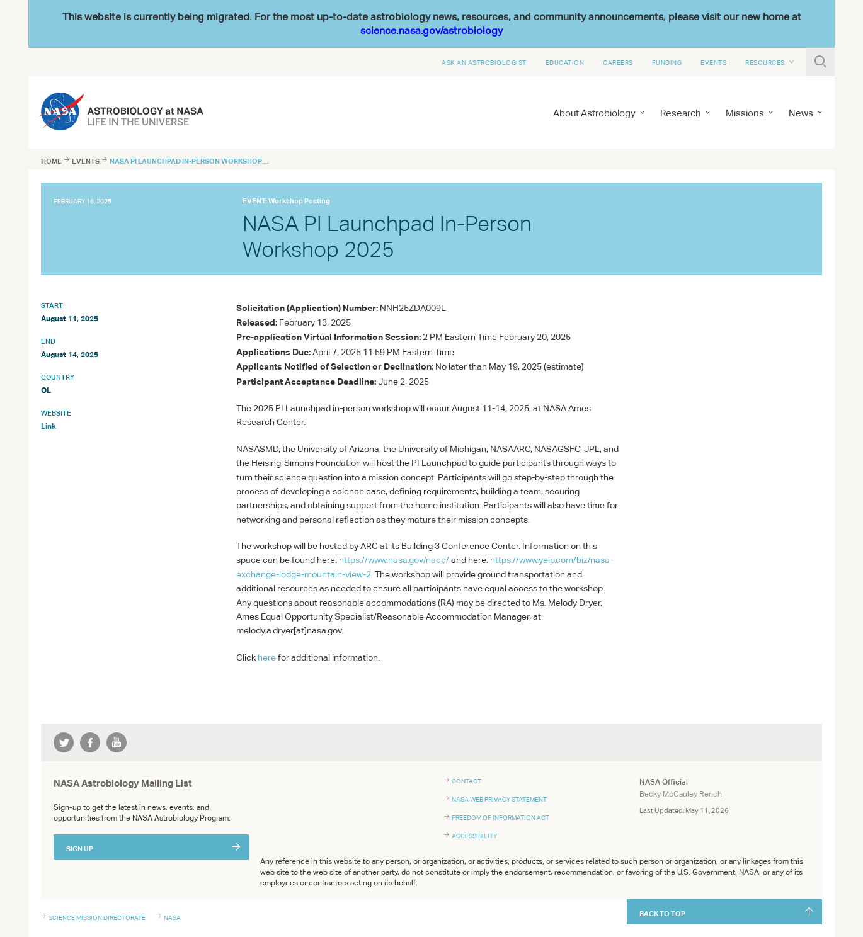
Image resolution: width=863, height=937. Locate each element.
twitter (64, 742)
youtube (116, 742)
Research (680, 113)
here (267, 657)
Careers (618, 62)
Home (51, 161)
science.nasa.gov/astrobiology (431, 31)
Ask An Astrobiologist (484, 62)
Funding (667, 62)
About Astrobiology (594, 113)
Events (713, 62)
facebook (90, 742)
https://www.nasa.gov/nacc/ (394, 560)
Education (565, 62)
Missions (745, 113)
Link (48, 426)
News (801, 113)
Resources (765, 62)
